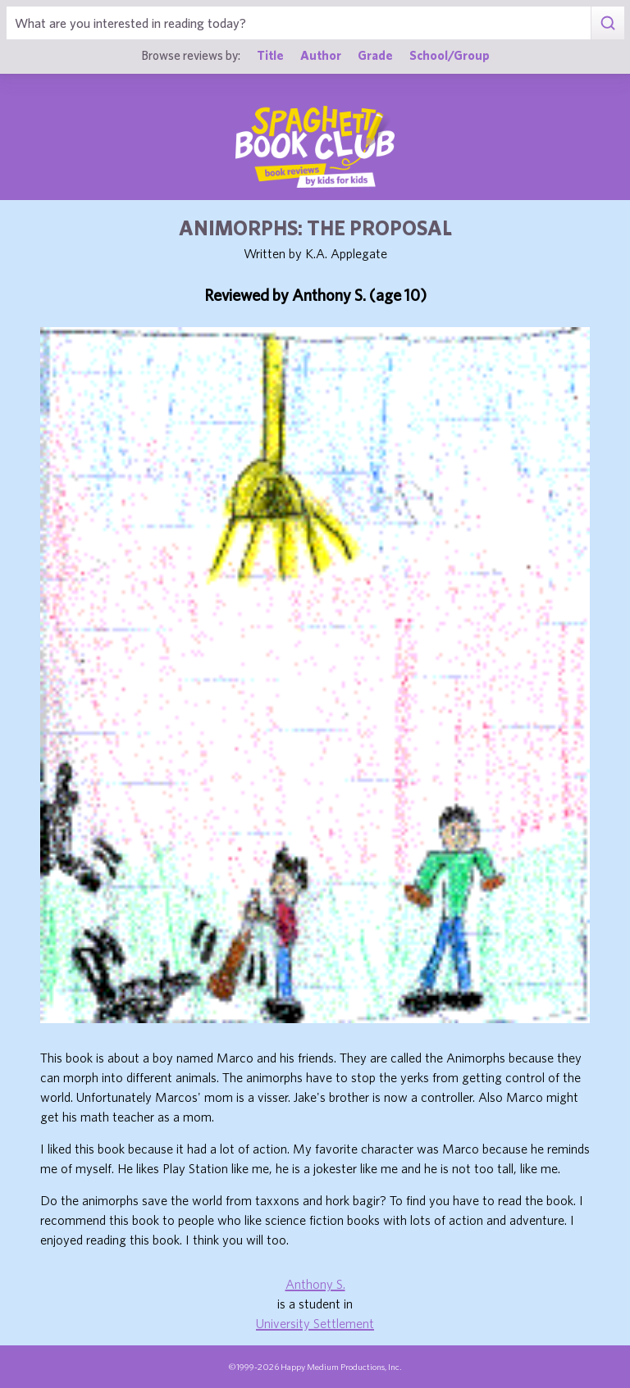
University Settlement (315, 1323)
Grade (375, 55)
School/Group (449, 55)
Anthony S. (315, 1284)
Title (270, 55)
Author (320, 55)
